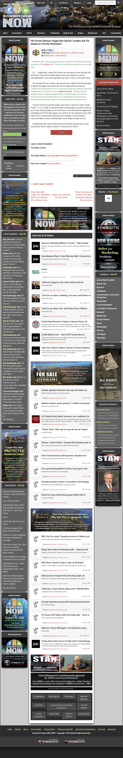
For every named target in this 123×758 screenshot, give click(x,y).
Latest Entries (84, 715)
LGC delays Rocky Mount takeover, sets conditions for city (65, 418)
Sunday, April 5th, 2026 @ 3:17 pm (57, 357)
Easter (5, 517)
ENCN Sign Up (54, 698)
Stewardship (116, 33)
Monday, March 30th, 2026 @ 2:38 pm (57, 650)
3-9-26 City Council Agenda (107, 106)
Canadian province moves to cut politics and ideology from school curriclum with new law (65, 484)
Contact (18, 730)
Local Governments (104, 305)
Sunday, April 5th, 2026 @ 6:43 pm (57, 344)
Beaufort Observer (84, 699)
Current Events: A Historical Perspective (61, 707)
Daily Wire (87, 252)
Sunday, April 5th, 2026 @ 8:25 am (57, 412)
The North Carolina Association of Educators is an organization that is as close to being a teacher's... (14, 244)
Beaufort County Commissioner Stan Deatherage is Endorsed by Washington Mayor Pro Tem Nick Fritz (107, 116)
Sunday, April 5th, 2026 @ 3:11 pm (57, 399)
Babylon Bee (49, 55)
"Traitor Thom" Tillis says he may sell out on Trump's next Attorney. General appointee (64, 432)
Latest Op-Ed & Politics (43, 237)
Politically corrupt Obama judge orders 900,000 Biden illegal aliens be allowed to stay (65, 591)
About (25, 730)
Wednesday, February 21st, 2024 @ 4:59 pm (67, 53)
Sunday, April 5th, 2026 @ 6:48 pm (57, 304)
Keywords (112, 730)
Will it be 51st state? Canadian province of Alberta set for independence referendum (65, 539)
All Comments (8, 419)
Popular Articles (103, 422)
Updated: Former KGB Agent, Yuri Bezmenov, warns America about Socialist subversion (64, 630)
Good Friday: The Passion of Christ (13, 522)
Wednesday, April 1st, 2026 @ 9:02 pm (58, 545)
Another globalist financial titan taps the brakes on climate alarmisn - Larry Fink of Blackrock (64, 392)
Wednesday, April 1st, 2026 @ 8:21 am (58, 572)
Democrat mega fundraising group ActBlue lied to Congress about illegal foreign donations (63, 497)
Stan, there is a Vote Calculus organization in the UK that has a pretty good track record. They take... (13, 286)
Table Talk (40, 3)
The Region (101, 334)
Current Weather (84, 707)
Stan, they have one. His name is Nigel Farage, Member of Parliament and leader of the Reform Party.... (14, 326)
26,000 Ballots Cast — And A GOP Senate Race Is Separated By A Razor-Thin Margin (14, 567)
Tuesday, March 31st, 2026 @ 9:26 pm (57, 585)
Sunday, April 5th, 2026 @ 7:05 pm (57, 291)
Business (41, 33)
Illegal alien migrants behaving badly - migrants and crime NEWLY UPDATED (64, 552)
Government (17, 33)
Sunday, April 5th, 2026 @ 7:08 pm (57, 265)
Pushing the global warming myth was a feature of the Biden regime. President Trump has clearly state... (13, 396)
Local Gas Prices (103, 410)
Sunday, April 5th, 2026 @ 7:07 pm (57, 278)
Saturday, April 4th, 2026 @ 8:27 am (57, 452)
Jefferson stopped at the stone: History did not (12, 529)
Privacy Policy (49, 730)
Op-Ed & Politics (61, 199)
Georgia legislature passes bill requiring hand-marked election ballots (65, 604)
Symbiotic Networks (105, 432)
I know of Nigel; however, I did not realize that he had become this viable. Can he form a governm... (14, 312)
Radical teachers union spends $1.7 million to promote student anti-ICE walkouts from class (65, 405)
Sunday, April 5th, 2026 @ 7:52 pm (57, 252)
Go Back (61, 132)
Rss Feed (101, 730)
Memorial (100, 312)
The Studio (101, 338)
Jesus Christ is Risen (11, 501)
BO (52, 3)
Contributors (63, 3)
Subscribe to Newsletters (85, 730)
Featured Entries (69, 716)
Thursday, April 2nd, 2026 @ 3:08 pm (57, 491)
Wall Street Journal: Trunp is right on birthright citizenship (62, 565)
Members (77, 3)
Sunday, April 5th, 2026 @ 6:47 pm (57, 318)
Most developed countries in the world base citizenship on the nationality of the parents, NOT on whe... (14, 272)
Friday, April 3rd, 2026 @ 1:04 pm (56, 465)
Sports (99, 323)
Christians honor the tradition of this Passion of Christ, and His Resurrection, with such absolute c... (14, 340)
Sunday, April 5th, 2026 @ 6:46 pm (57, 331)
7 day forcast (112, 192)
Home (5, 33)
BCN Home (69, 698)
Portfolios (39, 706)
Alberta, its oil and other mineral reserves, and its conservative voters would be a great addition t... (14, 382)
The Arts (100, 330)
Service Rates (36, 730)
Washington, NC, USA (108, 203)
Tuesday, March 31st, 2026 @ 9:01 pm (57, 598)
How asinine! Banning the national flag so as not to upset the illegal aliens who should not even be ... (13, 410)
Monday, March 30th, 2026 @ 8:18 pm (57, 611)
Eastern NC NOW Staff (84, 330)
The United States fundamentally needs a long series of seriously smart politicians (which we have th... (14, 354)
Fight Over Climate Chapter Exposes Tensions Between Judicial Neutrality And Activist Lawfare (13, 580)
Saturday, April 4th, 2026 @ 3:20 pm (57, 438)
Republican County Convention (104, 101)
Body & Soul (68, 33)
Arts (104, 33)
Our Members (39, 698)
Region (80, 33)
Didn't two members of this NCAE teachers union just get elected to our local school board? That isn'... (13, 258)
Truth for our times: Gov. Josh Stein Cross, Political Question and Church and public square (14, 548)
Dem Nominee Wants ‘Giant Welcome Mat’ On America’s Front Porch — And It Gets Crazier (13, 509)
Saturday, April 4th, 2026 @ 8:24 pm (57, 425)
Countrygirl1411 (86, 291)
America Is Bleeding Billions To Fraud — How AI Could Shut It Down (14, 494)
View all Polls (20, 166)
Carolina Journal (85, 425)
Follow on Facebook (65, 730)
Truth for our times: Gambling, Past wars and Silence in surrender (14, 538)
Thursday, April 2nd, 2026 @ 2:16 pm (57, 504)
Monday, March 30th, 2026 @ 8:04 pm (57, 624)
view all (20, 99)
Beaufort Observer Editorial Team (81, 278)
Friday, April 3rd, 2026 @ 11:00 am (57, 478)
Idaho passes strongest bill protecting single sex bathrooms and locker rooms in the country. (63, 578)
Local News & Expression (107, 308)
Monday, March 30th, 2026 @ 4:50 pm (57, 637)
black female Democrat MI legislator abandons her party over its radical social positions (63, 458)
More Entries (61, 55)
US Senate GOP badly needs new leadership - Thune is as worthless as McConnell (65, 617)
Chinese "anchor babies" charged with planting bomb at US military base (66, 445)
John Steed (87, 399)
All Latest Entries (9, 588)
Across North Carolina (105, 280)
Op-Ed (29, 33)
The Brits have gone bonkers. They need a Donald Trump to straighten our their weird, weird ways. (14, 368)
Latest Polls (54, 715)
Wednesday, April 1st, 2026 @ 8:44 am (58, 559)
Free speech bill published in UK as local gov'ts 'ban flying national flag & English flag (64, 471)
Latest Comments (39, 716)
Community (54, 33)
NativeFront (92, 33)
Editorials (66, 196)
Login (89, 3)
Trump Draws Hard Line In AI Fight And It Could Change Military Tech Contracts (65, 643)
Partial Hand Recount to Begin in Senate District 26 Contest (14, 558)
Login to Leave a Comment (43, 185)
